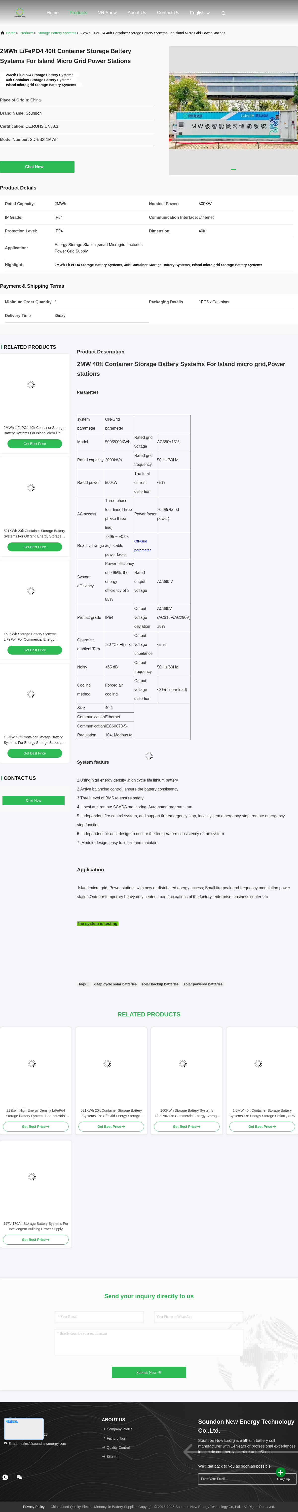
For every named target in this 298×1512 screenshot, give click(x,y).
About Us (137, 12)
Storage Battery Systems (57, 33)
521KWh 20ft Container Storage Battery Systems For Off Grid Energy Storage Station (34, 536)
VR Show (107, 12)
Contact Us (168, 12)
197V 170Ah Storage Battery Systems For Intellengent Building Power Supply (35, 1226)
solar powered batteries (203, 984)
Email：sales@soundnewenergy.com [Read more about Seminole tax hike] (34, 1444)
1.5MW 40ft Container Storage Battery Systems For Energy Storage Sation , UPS (33, 742)
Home (53, 12)
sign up (282, 1479)
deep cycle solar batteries (115, 984)
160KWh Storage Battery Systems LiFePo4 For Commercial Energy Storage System (30, 639)
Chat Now (37, 166)
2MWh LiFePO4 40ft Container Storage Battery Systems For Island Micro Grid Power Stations (34, 433)
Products (78, 12)
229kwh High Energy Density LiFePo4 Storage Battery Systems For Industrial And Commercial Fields (36, 1113)
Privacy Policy (33, 1507)
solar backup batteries (160, 984)
